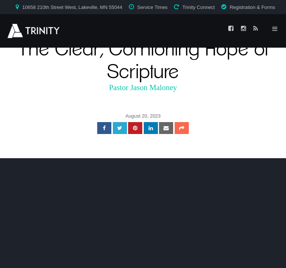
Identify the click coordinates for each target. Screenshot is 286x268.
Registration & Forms (252, 7)
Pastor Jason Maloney (143, 87)
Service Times (152, 7)
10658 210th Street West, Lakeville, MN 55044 (72, 7)
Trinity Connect (198, 7)
